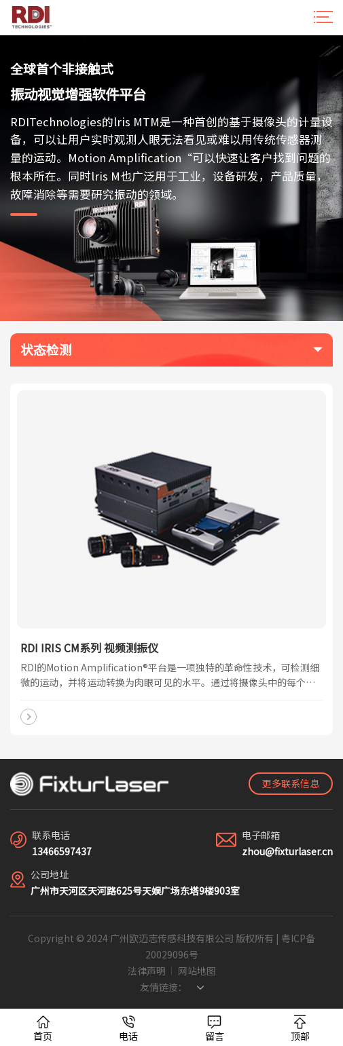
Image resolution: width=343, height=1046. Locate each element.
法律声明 (147, 970)
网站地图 (197, 970)
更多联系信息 (290, 783)
